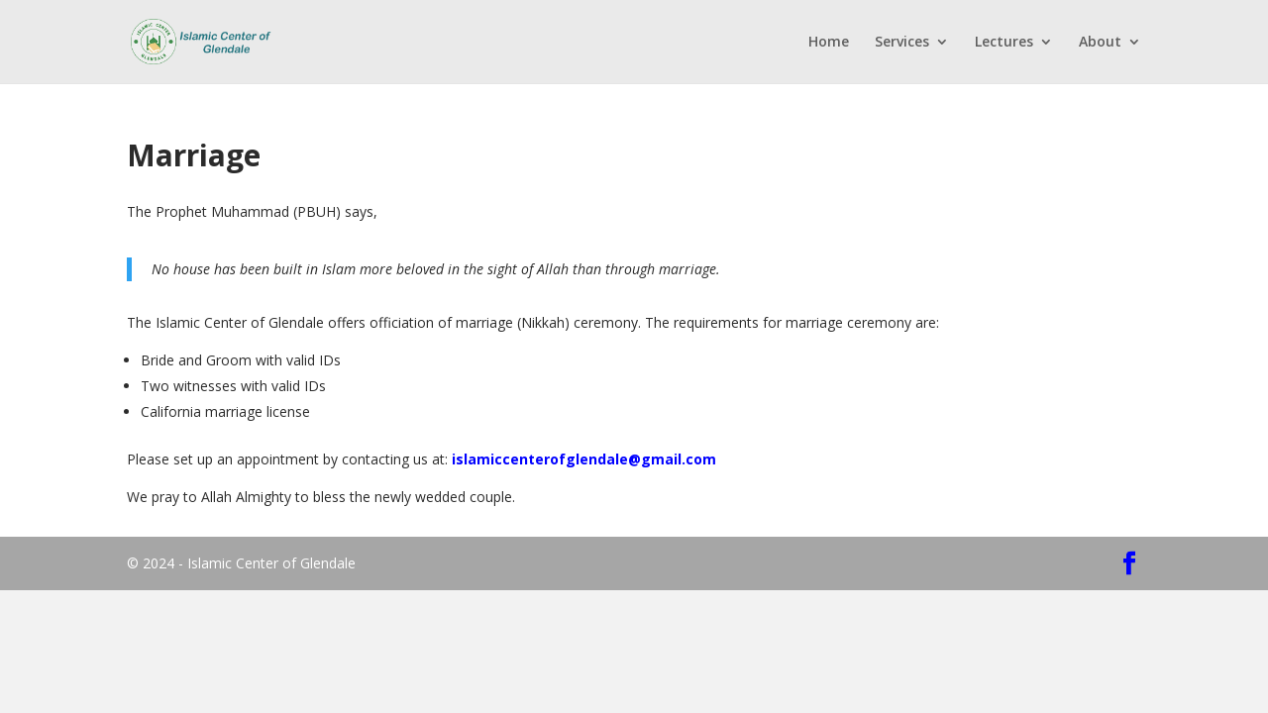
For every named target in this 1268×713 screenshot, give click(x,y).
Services (902, 43)
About (1100, 43)
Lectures (1004, 43)
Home (828, 43)
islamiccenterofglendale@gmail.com (584, 459)
